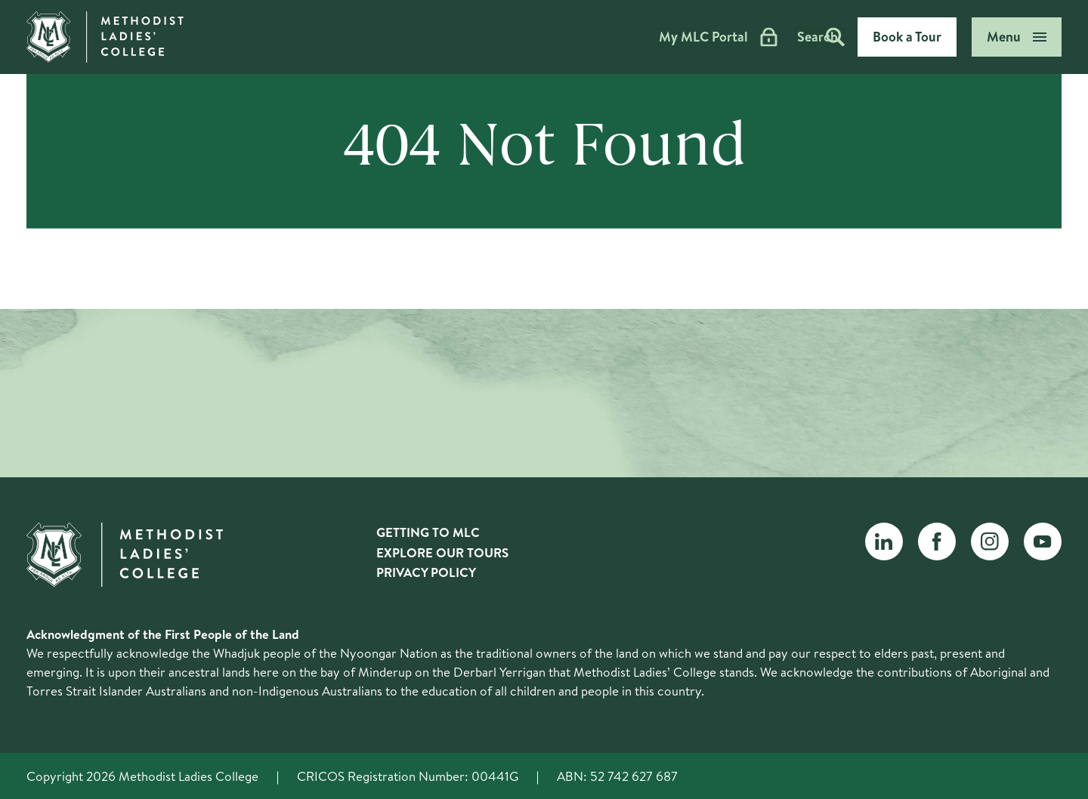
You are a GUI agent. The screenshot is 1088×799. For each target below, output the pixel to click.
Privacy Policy (426, 572)
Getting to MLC (428, 532)
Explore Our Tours (442, 552)
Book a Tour (907, 36)
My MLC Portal (666, 37)
